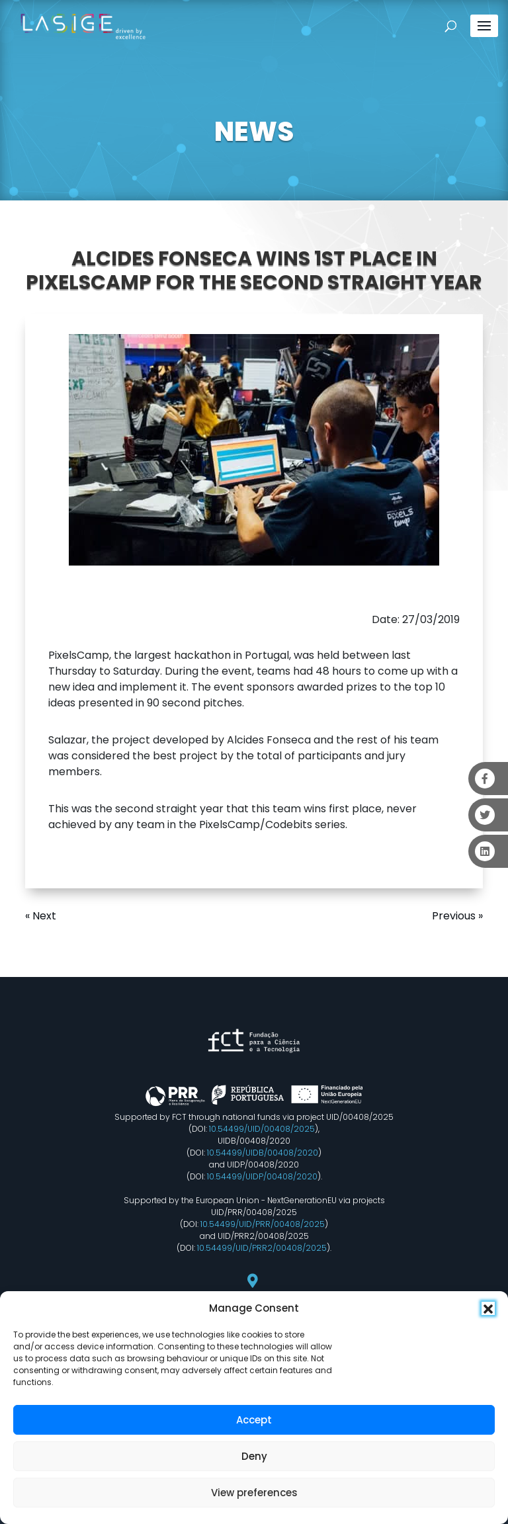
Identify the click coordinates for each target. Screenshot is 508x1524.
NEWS (254, 131)
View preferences (254, 1493)
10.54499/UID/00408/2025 (262, 1128)
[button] (488, 1308)
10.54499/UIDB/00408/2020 (262, 1152)
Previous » (457, 915)
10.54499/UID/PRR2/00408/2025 (262, 1247)
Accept (254, 1420)
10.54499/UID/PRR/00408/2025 (262, 1224)
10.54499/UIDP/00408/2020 (262, 1176)
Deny (254, 1456)
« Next (40, 915)
